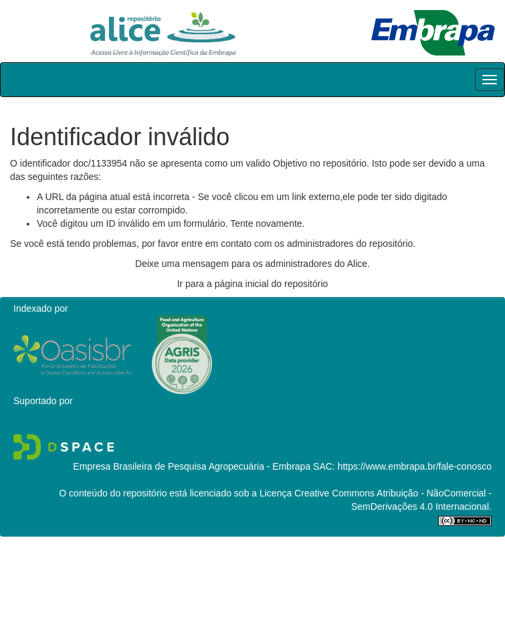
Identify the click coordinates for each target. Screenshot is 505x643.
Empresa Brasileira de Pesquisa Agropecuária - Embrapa (191, 466)
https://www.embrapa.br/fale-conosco (415, 466)
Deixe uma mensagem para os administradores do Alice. (252, 263)
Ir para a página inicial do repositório (252, 283)
